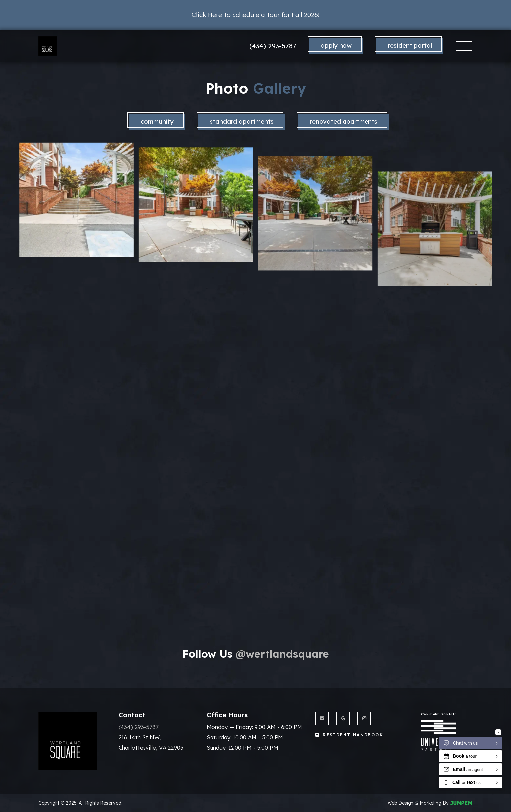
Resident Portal (410, 45)
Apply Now (336, 45)
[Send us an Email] (322, 718)
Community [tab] (157, 121)
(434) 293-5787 (272, 46)
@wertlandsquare (282, 653)
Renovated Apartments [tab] (343, 121)
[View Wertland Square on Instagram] (364, 718)
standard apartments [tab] (242, 121)
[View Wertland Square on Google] (343, 718)
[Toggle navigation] (464, 46)
